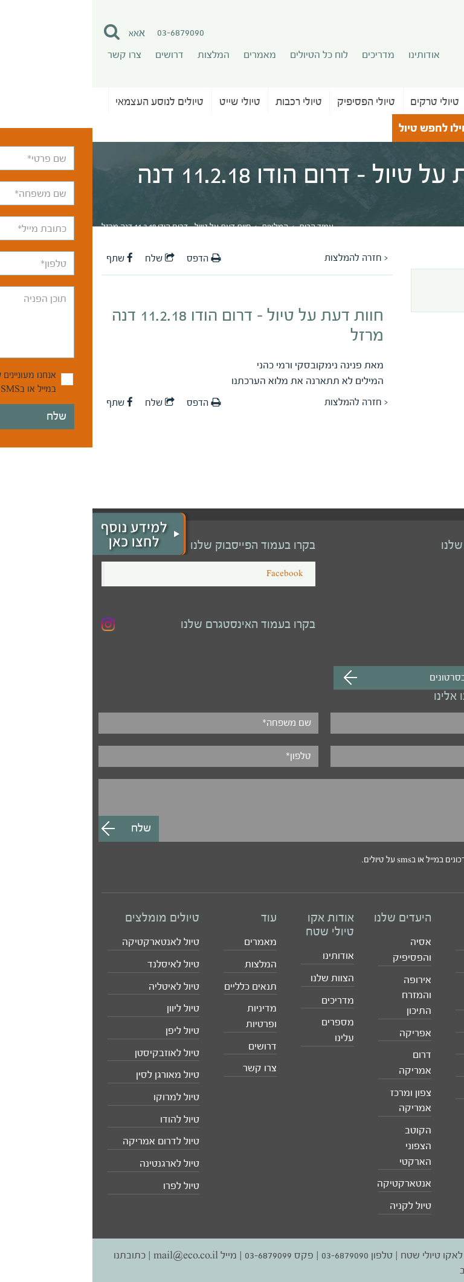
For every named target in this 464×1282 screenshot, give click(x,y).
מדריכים (285, 54)
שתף (27, 258)
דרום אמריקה (322, 1062)
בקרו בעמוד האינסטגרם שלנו (155, 624)
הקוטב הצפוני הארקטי (323, 1145)
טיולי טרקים (342, 101)
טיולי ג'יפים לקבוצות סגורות (415, 994)
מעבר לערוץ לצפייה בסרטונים (393, 677)
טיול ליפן (90, 1030)
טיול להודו (87, 1119)
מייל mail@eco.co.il (102, 1255)
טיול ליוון (90, 1008)
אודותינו (331, 54)
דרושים (77, 54)
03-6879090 (88, 32)
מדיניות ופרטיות (168, 1016)
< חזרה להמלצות (263, 257)
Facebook (192, 574)
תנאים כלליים (158, 986)
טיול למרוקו (84, 1097)
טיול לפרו (89, 1185)
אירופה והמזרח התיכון (324, 995)
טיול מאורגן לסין (75, 1074)
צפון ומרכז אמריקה (318, 1100)
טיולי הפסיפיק (274, 101)
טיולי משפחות (427, 1024)
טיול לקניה (318, 1205)
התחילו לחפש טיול (348, 128)
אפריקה (323, 1033)
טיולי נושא (426, 128)
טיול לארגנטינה (77, 1163)
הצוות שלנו (240, 978)
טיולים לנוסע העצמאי (67, 101)
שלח (67, 258)
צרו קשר (32, 54)
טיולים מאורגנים (414, 101)
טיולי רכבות (206, 101)
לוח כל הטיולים (227, 54)
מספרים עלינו (245, 1029)
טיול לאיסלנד (81, 964)
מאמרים (167, 54)
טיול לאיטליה (81, 986)
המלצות (121, 54)
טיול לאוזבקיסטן (74, 1053)
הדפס (111, 258)
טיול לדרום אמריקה (68, 1141)
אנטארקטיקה (312, 1183)
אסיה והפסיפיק (319, 949)
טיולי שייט (147, 101)
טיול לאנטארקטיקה (68, 941)
